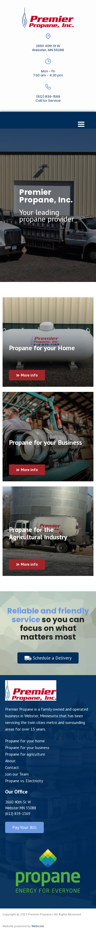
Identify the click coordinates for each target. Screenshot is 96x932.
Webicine (37, 926)
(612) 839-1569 (48, 96)
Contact (12, 767)
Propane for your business (27, 747)
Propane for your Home (42, 348)
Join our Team (17, 774)
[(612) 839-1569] (48, 86)
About (10, 760)
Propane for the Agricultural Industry (38, 533)
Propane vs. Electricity (24, 780)
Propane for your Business (45, 442)
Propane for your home (25, 740)
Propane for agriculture (25, 754)
